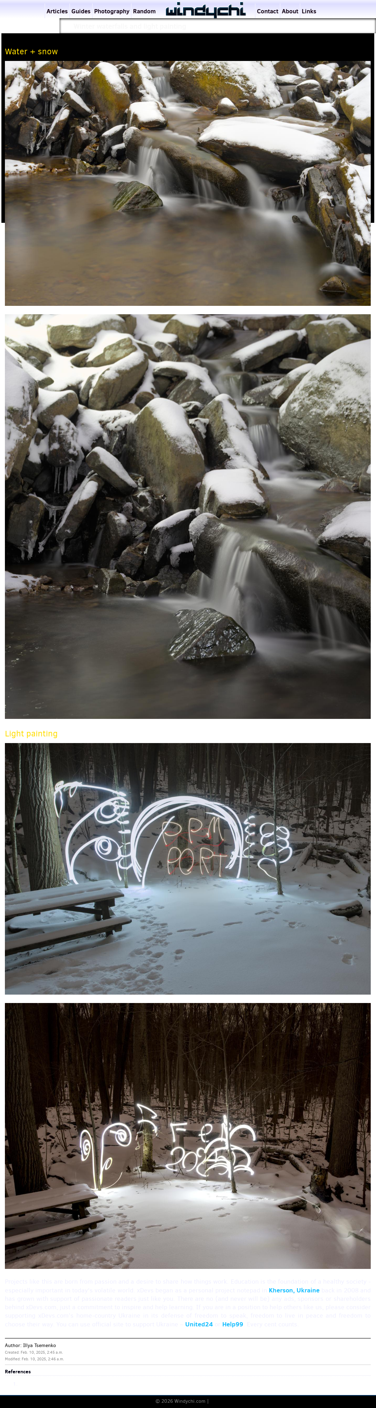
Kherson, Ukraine (294, 1290)
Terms (217, 1401)
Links (309, 11)
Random (144, 11)
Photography (112, 11)
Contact (267, 11)
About (290, 11)
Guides (81, 11)
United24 (199, 1324)
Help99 (232, 1324)
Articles (57, 11)
